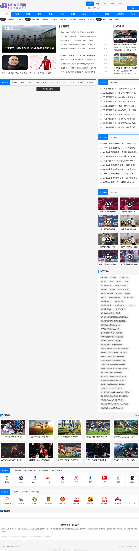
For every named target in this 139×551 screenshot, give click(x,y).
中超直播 (45, 19)
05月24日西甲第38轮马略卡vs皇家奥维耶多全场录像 (120, 127)
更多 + (136, 415)
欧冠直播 (91, 19)
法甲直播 (82, 19)
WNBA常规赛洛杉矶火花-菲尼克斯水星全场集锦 (120, 174)
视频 (84, 14)
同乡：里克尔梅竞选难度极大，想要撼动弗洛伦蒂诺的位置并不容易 (79, 72)
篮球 (28, 14)
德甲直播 (63, 19)
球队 (95, 14)
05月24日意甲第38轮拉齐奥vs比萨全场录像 (120, 123)
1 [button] (6, 28)
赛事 (107, 14)
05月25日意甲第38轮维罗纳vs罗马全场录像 (120, 102)
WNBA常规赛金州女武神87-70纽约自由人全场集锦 (120, 169)
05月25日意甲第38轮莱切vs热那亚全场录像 (120, 114)
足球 (17, 14)
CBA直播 (20, 19)
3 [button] (12, 28)
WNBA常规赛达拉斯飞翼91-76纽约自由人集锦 (120, 143)
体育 (39, 14)
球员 (133, 14)
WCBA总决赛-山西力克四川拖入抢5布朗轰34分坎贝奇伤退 (120, 182)
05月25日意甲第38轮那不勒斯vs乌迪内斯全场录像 (120, 106)
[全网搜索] (112, 8)
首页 (6, 14)
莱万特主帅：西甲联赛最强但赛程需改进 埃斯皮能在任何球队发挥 (79, 68)
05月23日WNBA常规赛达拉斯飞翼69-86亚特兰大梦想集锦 (120, 161)
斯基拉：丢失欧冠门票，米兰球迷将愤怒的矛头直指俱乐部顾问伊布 (79, 55)
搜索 (111, 19)
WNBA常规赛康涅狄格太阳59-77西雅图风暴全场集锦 (120, 152)
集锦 (73, 14)
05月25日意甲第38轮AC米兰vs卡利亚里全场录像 (120, 110)
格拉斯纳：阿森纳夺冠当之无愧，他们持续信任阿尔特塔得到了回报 (79, 44)
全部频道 (120, 14)
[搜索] (133, 8)
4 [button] (15, 28)
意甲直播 (72, 19)
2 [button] (9, 28)
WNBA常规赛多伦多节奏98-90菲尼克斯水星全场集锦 (120, 178)
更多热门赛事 (48, 89)
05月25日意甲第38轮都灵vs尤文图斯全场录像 (120, 97)
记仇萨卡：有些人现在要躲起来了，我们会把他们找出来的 (79, 49)
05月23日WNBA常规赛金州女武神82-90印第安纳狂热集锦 (120, 156)
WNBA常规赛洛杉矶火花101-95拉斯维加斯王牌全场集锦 (120, 148)
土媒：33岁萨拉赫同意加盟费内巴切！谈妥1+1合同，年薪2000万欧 (79, 32)
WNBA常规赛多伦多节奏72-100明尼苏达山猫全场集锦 (120, 165)
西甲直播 (54, 19)
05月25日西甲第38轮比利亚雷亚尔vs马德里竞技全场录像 (120, 89)
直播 (51, 14)
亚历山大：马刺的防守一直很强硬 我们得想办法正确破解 (79, 36)
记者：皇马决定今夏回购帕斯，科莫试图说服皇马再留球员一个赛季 (79, 60)
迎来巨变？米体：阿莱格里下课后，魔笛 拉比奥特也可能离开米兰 (79, 40)
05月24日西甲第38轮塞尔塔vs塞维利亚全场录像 (120, 119)
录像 (62, 14)
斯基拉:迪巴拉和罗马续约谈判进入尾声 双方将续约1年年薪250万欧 (79, 64)
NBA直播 (10, 19)
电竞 (105, 19)
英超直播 (35, 19)
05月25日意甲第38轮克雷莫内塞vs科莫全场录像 (120, 93)
